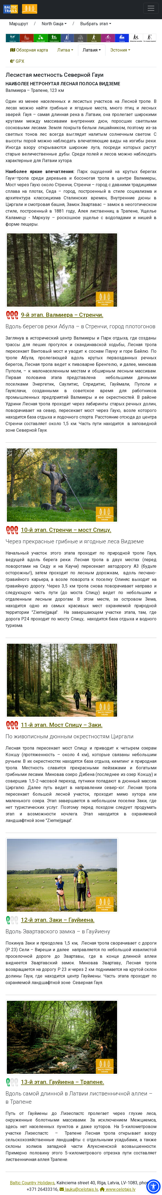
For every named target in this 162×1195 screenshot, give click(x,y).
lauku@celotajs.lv (79, 1189)
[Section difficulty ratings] (12, 315)
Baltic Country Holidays (32, 1182)
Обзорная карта (29, 50)
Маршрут (18, 23)
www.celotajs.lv (118, 1189)
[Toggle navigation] (151, 8)
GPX (17, 61)
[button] (54, 24)
